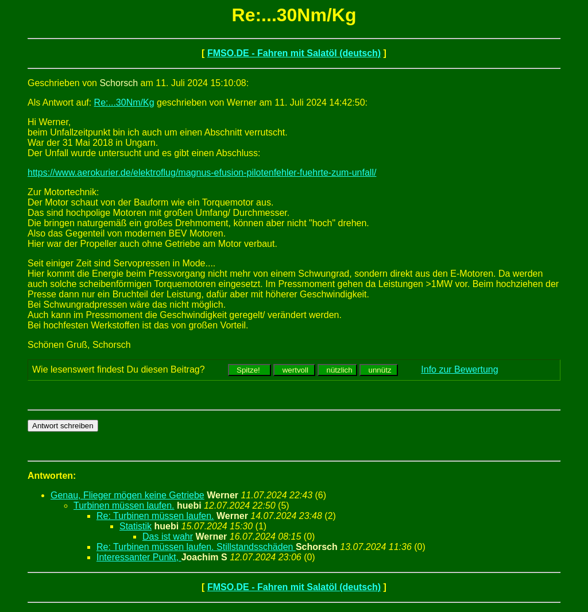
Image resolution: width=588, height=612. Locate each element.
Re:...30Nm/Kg (124, 102)
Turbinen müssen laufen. (124, 505)
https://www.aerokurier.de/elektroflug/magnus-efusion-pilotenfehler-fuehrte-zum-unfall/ (202, 172)
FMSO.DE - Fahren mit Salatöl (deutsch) (294, 53)
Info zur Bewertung (459, 369)
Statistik (135, 526)
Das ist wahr (167, 536)
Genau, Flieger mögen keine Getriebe (127, 495)
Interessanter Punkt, (138, 557)
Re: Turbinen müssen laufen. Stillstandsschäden (196, 547)
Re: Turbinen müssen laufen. (155, 516)
